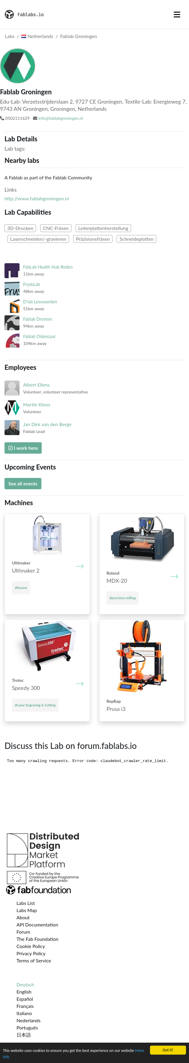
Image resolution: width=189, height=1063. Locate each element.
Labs (9, 36)
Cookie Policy (30, 946)
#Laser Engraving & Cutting (35, 705)
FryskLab (31, 284)
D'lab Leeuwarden (40, 301)
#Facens (21, 588)
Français (25, 1006)
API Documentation (37, 924)
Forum (23, 932)
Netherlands (37, 36)
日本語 (23, 1035)
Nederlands (28, 1020)
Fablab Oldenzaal (39, 336)
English (24, 991)
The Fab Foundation (37, 939)
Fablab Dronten (37, 319)
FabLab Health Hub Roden (48, 266)
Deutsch (25, 984)
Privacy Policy (31, 953)
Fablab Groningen (78, 36)
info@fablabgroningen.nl (60, 118)
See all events (23, 483)
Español (24, 999)
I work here (23, 448)
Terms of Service (33, 960)
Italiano (24, 1013)
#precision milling (123, 598)
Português (27, 1027)
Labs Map (26, 910)
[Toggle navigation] (177, 14)
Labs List (25, 903)
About (23, 917)
